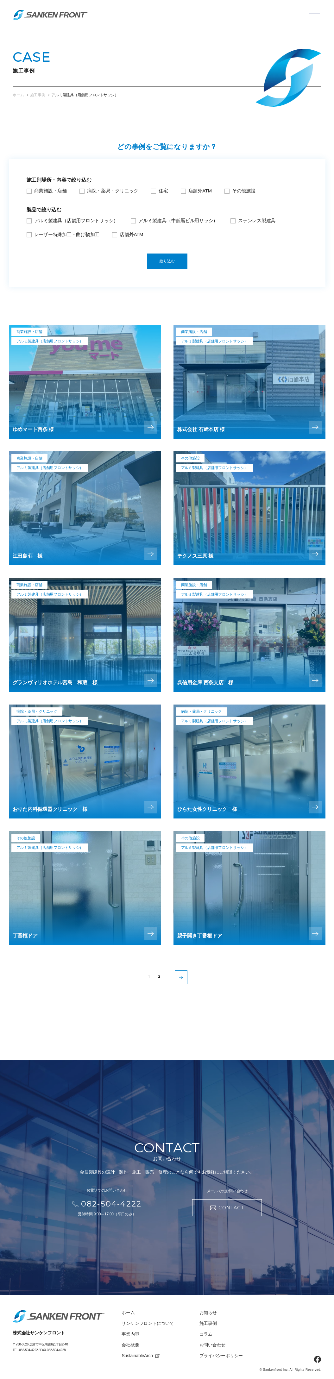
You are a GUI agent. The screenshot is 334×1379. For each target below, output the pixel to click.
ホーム (128, 1312)
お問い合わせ (212, 1344)
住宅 (163, 190)
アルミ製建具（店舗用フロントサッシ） (76, 220)
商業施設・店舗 (50, 190)
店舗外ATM (200, 190)
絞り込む (167, 261)
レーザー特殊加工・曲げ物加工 (67, 234)
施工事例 (208, 1323)
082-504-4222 (28, 1350)
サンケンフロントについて (148, 1323)
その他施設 (243, 190)
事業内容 (130, 1334)
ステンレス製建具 (256, 220)
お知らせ (208, 1312)
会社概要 (130, 1344)
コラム (205, 1334)
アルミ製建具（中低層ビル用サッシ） (178, 220)
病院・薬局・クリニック (112, 190)
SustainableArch (140, 1355)
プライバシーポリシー (221, 1355)
